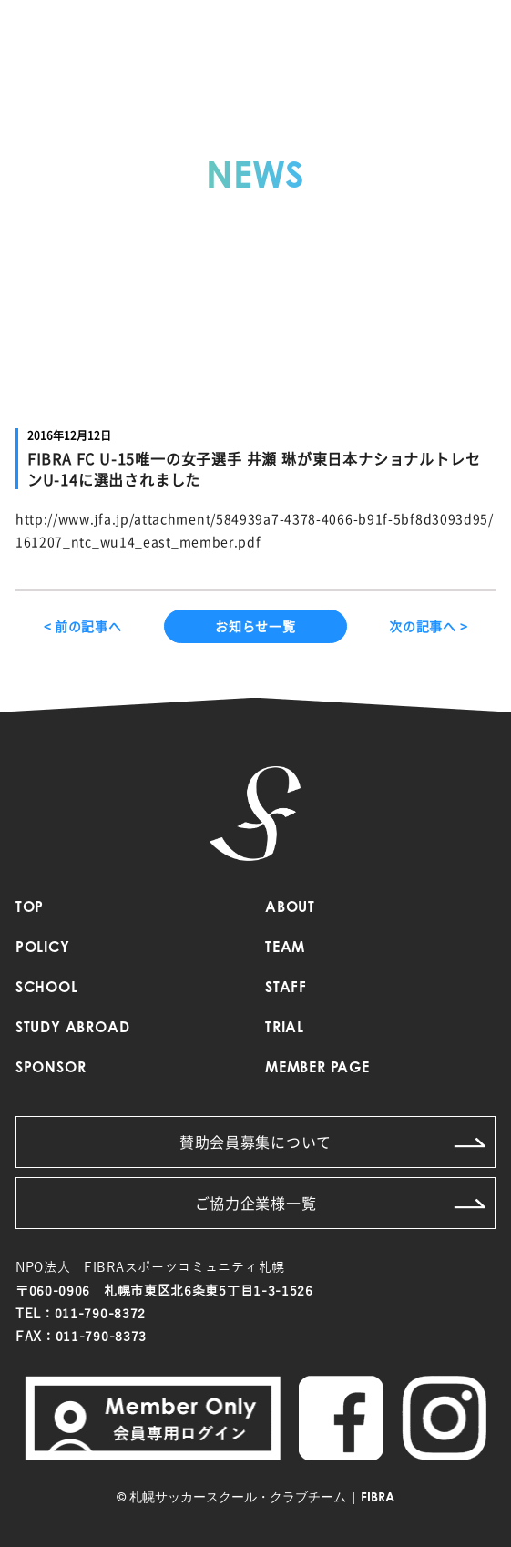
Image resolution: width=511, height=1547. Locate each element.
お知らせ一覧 (255, 626)
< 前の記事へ (83, 626)
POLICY (42, 948)
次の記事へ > (428, 626)
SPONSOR (51, 1068)
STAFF (286, 988)
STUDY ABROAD (72, 1028)
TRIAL (284, 1028)
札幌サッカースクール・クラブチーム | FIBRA (261, 1498)
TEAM (285, 948)
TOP (29, 908)
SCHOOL (46, 988)
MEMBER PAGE (317, 1068)
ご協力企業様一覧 (340, 1203)
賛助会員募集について (332, 1142)
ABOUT (290, 908)
